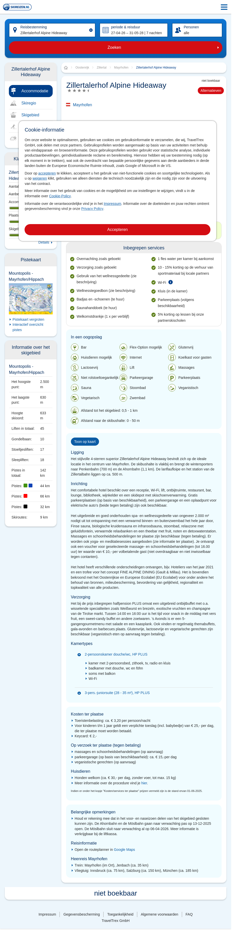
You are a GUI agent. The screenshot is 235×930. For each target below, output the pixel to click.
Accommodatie (35, 91)
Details (43, 242)
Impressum (112, 204)
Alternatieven (211, 91)
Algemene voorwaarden (159, 914)
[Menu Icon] (224, 7)
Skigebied (30, 115)
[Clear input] (91, 30)
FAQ (189, 914)
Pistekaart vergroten (28, 319)
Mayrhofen (82, 105)
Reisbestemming (34, 27)
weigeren (40, 178)
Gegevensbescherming (81, 914)
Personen (191, 27)
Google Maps (124, 850)
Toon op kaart (85, 442)
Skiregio (29, 103)
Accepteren (117, 229)
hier (144, 783)
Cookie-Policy (60, 196)
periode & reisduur (125, 27)
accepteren (47, 173)
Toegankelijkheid (120, 914)
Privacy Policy (92, 209)
